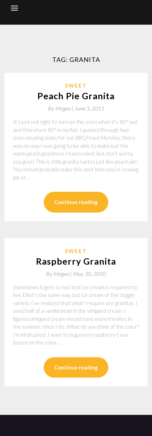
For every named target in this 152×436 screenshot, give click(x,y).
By (61, 108)
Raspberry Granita (76, 261)
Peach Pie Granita (76, 95)
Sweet (76, 85)
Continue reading (76, 202)
